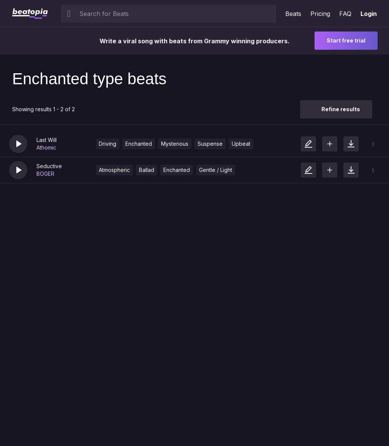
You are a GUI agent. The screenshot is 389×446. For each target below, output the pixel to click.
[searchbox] (176, 13)
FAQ (345, 13)
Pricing (320, 13)
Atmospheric (114, 170)
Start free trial (346, 40)
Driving (107, 143)
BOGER (45, 173)
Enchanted (138, 143)
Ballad (146, 170)
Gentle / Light (215, 170)
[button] (18, 144)
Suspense (210, 143)
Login (369, 13)
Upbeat (241, 143)
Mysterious (174, 143)
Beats (293, 13)
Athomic (46, 147)
